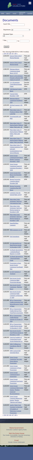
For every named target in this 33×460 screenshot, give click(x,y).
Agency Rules (22, 433)
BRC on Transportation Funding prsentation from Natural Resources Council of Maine (16, 306)
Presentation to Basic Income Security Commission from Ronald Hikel (16, 269)
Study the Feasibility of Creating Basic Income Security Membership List (16, 342)
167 (13, 53)
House (15, 13)
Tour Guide (6, 438)
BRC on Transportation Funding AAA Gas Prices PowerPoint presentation (16, 314)
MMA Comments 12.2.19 (16, 233)
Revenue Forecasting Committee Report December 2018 (15, 184)
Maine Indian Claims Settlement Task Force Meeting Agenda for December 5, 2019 (16, 221)
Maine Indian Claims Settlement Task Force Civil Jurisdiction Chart (16, 204)
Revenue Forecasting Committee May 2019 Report (15, 191)
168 (15, 53)
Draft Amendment (14, 240)
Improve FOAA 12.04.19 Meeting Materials (15, 60)
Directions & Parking (17, 440)
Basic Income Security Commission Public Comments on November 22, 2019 (16, 298)
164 (5, 53)
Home (2, 13)
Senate (8, 13)
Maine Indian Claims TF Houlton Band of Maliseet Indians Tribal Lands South (16, 136)
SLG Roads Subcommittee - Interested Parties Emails (16, 262)
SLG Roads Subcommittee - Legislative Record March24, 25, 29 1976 (16, 255)
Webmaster (21, 445)
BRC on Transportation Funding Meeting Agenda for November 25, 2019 (16, 329)
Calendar (29, 13)
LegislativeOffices (22, 13)
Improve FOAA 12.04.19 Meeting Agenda (15, 67)
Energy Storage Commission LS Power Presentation (15, 371)
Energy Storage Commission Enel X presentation (15, 378)
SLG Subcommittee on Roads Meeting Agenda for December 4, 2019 (15, 248)
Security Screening (23, 438)
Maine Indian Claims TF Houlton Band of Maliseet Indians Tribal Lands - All (16, 128)
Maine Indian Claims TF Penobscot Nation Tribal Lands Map (16, 115)
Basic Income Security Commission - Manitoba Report (16, 290)
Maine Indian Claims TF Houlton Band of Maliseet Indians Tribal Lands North (16, 143)
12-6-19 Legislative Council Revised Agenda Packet (16, 88)
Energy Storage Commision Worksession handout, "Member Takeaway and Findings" (16, 402)
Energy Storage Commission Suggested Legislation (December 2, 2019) (16, 170)
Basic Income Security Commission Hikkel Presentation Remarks (15, 283)
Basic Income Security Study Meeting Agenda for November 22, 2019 (16, 336)
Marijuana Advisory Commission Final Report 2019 (16, 104)
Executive (9, 433)
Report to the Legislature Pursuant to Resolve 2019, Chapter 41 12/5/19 (16, 81)
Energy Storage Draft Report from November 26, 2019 (16, 178)
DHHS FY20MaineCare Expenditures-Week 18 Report (15, 349)
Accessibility (14, 438)
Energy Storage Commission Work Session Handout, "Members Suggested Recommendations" (16, 393)
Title (4, 56)
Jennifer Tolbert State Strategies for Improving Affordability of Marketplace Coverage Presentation (16, 412)
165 (7, 53)
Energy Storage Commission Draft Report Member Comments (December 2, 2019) (16, 162)
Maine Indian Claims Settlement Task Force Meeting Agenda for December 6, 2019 (16, 212)
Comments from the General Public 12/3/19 (15, 197)
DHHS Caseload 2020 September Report (15, 355)
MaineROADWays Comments (14, 227)
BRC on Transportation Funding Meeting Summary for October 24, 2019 (16, 322)
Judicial (15, 433)
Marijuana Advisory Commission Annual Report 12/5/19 (15, 74)
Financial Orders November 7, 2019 (14, 98)
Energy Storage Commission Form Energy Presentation (16, 384)
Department (13, 56)
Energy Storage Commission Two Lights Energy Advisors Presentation (16, 363)
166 (10, 53)
